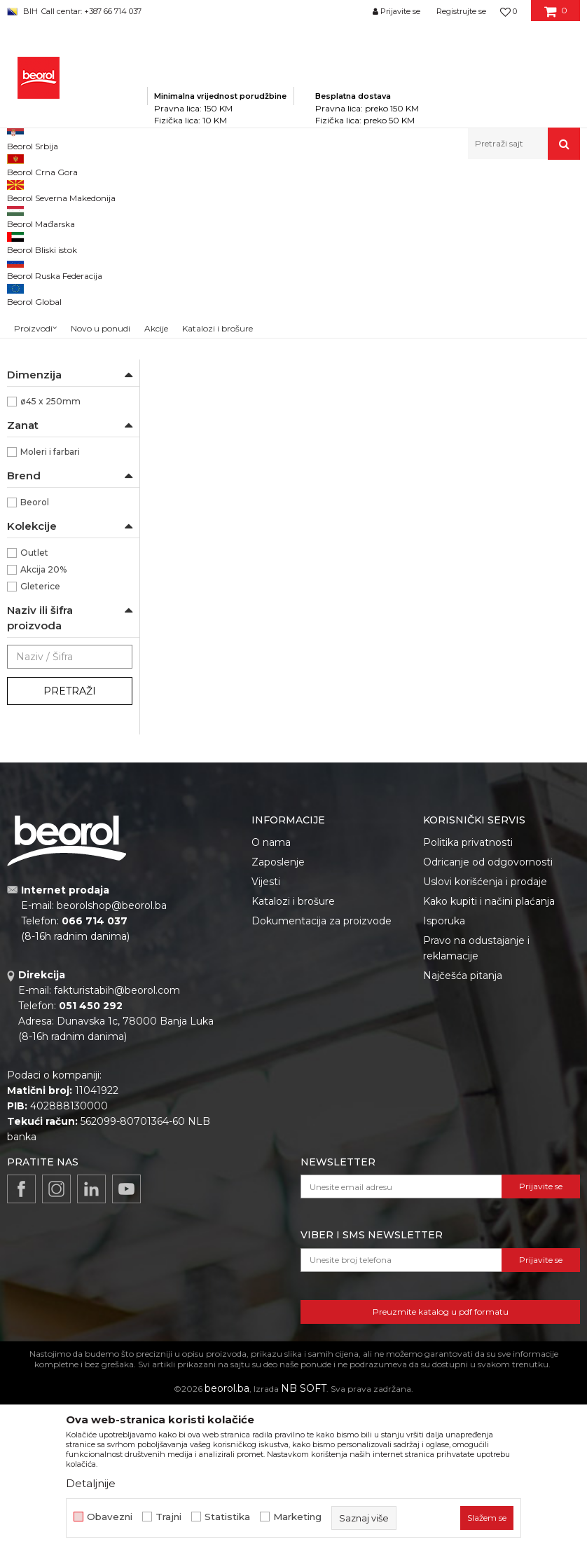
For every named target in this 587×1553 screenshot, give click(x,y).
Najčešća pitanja (462, 1156)
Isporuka (444, 1101)
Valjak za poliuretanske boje (65, 254)
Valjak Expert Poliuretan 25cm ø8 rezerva (220, 455)
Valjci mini (35, 427)
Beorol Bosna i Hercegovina (62, 189)
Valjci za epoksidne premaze (67, 320)
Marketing (297, 1517)
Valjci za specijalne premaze (66, 403)
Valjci (320, 189)
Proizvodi (146, 189)
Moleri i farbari (50, 632)
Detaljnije (91, 1483)
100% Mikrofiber (54, 531)
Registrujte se (461, 11)
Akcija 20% (43, 750)
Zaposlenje (278, 1043)
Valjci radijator (43, 444)
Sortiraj (407, 236)
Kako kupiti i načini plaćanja (489, 1082)
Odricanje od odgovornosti (488, 1043)
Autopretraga (343, 236)
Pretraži (69, 872)
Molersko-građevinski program (238, 189)
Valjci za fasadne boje (58, 378)
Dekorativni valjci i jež (59, 477)
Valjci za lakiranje (49, 278)
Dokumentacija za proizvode (321, 1101)
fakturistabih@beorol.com (117, 1171)
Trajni (168, 1517)
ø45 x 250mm (50, 582)
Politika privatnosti (468, 1023)
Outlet (34, 733)
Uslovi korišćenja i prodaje (485, 1062)
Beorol (34, 683)
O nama (271, 1023)
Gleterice (40, 767)
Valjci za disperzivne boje (68, 361)
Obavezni (109, 1517)
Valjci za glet (39, 295)
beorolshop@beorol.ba (112, 1086)
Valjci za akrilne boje (56, 344)
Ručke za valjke (46, 461)
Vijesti (265, 1062)
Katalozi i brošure (293, 1082)
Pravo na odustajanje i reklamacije (476, 1129)
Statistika (227, 1517)
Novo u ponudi (100, 147)
